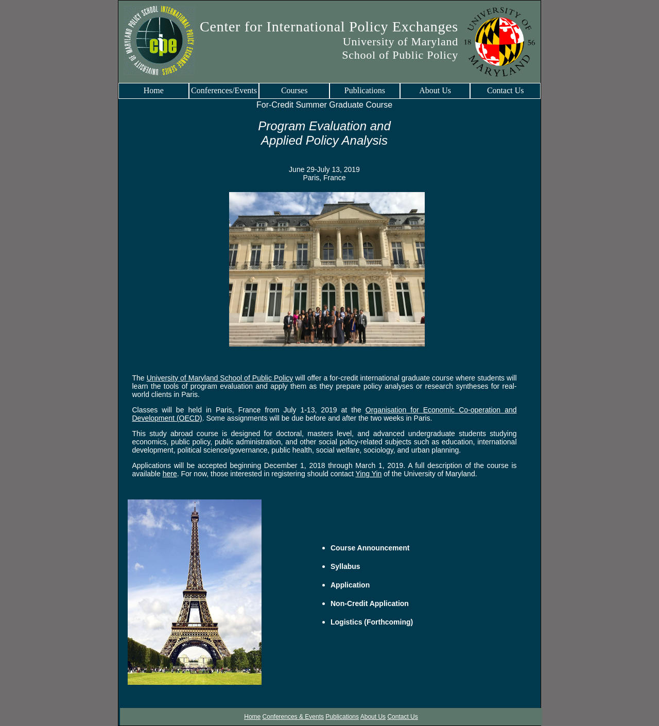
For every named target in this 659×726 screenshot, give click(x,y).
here (170, 474)
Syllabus (345, 566)
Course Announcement (370, 548)
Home (154, 90)
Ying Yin (369, 474)
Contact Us (505, 90)
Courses (294, 90)
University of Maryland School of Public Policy (220, 378)
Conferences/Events (224, 90)
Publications (364, 90)
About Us (435, 90)
